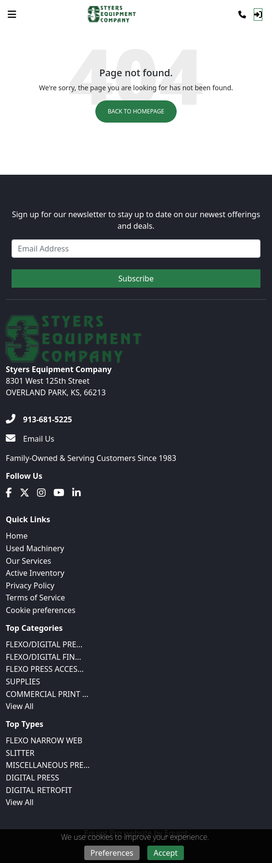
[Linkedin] (76, 493)
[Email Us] (30, 438)
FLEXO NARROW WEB (44, 740)
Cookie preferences (41, 610)
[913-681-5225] (39, 419)
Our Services (28, 561)
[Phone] (242, 14)
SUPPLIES (23, 681)
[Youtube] (59, 493)
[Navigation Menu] (12, 14)
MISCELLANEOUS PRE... (48, 765)
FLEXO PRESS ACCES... (45, 669)
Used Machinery (35, 548)
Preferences (112, 853)
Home (17, 535)
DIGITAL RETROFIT (39, 790)
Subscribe (136, 278)
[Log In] (258, 14)
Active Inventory (35, 573)
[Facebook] (9, 493)
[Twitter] (24, 493)
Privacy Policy (30, 585)
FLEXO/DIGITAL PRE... (44, 644)
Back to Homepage (136, 111)
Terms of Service (35, 597)
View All (20, 706)
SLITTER (20, 753)
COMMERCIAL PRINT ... (47, 694)
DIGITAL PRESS (32, 777)
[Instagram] (41, 493)
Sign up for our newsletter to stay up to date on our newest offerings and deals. (136, 220)
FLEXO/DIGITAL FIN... (43, 657)
